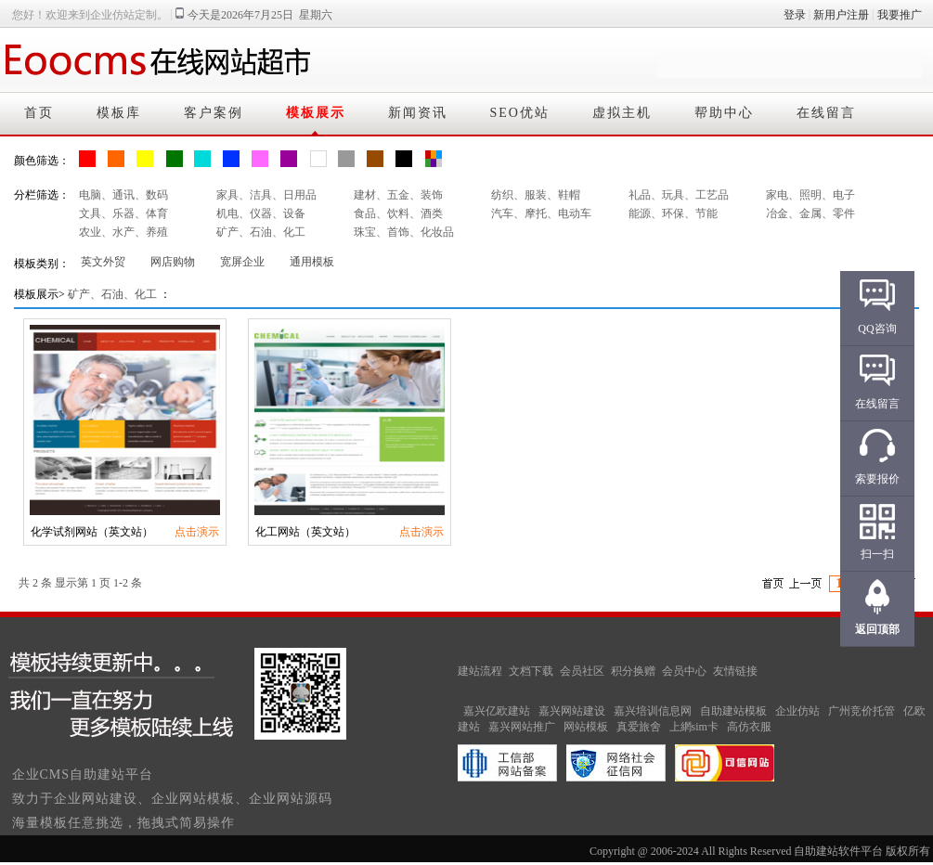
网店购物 (172, 261)
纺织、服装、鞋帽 (535, 194)
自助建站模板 (733, 710)
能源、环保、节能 (673, 213)
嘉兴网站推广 (521, 726)
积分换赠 (633, 671)
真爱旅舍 (638, 726)
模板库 (119, 113)
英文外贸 (103, 261)
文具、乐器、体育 (123, 213)
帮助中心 (724, 113)
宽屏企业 (242, 261)
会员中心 (684, 671)
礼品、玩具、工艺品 (678, 194)
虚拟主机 (622, 113)
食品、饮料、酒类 (398, 213)
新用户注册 (841, 14)
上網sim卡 (694, 726)
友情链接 (735, 671)
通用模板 (312, 261)
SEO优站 (520, 113)
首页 (39, 113)
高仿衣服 (749, 726)
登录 (795, 14)
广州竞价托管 (861, 710)
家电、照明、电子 (810, 194)
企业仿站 (797, 710)
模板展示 (315, 113)
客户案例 (213, 113)
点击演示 (197, 531)
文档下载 (531, 671)
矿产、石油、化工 (260, 232)
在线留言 (826, 113)
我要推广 (899, 14)
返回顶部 (877, 629)
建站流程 (480, 671)
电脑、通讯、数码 (123, 194)
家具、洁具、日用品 (266, 194)
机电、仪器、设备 (260, 213)
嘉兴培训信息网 (653, 710)
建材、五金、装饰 (398, 194)
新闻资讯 (417, 113)
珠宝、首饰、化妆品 (404, 232)
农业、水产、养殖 (123, 232)
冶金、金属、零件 (810, 213)
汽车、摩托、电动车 (541, 213)
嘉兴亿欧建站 (496, 710)
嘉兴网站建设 (571, 710)
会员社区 (582, 671)
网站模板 (586, 726)
